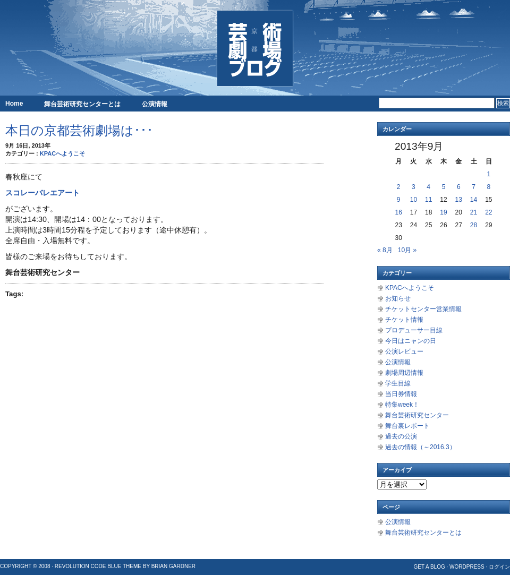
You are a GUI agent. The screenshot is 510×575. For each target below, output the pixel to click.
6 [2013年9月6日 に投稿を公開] (459, 187)
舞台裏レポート (407, 426)
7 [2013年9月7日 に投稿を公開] (473, 187)
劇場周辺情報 (404, 372)
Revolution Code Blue (88, 566)
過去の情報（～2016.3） (420, 447)
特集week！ (402, 404)
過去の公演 (401, 436)
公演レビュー (404, 351)
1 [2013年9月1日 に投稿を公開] (489, 174)
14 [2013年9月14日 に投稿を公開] (473, 199)
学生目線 (398, 383)
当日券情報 (401, 394)
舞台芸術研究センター (417, 415)
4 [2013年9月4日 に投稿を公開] (428, 187)
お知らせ (398, 298)
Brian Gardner (173, 566)
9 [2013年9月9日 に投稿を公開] (399, 199)
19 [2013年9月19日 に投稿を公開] (443, 212)
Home (14, 103)
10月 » (407, 250)
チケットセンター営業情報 (423, 309)
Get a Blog (429, 567)
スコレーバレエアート (42, 192)
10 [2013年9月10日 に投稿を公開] (413, 199)
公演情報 (154, 104)
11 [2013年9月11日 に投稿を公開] (428, 199)
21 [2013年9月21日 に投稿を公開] (473, 212)
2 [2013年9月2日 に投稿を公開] (399, 187)
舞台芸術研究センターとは (82, 104)
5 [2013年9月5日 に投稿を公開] (444, 187)
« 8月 (385, 250)
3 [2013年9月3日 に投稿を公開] (413, 187)
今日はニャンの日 (410, 341)
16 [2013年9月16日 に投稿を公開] (398, 212)
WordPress (466, 567)
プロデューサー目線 (414, 330)
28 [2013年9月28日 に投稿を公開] (473, 225)
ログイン (499, 567)
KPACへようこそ (62, 153)
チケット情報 (404, 319)
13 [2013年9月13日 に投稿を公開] (458, 199)
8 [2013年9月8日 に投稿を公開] (489, 187)
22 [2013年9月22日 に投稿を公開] (488, 212)
